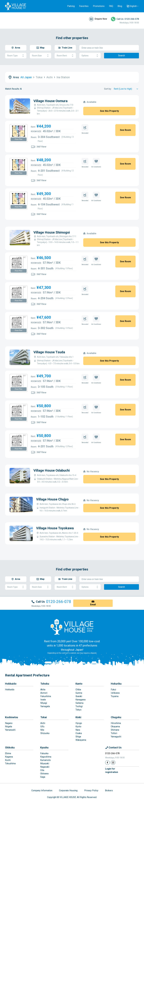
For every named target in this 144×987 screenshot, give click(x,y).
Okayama (115, 792)
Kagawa (9, 822)
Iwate (43, 765)
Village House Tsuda (28, 351)
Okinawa (44, 839)
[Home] (72, 692)
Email (93, 670)
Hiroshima (116, 788)
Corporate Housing (68, 856)
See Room (125, 130)
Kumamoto (45, 825)
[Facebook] (107, 828)
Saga (42, 842)
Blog (120, 6)
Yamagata (45, 772)
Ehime (8, 819)
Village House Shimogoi (31, 232)
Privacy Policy (91, 856)
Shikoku (10, 813)
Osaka (79, 799)
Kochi (8, 825)
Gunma (79, 758)
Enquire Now (101, 19)
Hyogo (79, 788)
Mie (42, 795)
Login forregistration (111, 836)
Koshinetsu (11, 782)
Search (121, 55)
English (133, 6)
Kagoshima (45, 822)
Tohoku (44, 749)
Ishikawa (115, 758)
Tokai (43, 782)
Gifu (42, 792)
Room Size (40, 55)
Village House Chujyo (68, 503)
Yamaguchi (116, 802)
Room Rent (65, 55)
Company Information (41, 856)
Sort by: (108, 89)
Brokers (109, 856)
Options (90, 55)
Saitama (79, 768)
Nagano (9, 788)
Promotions (98, 6)
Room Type (15, 55)
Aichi (42, 788)
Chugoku (116, 782)
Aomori (43, 758)
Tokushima (10, 829)
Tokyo (78, 775)
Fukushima (45, 762)
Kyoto (78, 792)
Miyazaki (44, 829)
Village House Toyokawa (74, 564)
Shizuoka (44, 799)
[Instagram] (113, 828)
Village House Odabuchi (31, 469)
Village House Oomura (50, 101)
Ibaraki (79, 762)
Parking (71, 6)
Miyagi (43, 768)
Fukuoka (44, 819)
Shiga (78, 802)
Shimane (115, 795)
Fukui (113, 755)
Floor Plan (18, 139)
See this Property (109, 111)
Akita (42, 755)
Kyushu (44, 813)
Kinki (78, 782)
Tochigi (79, 772)
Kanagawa (81, 765)
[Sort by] (126, 89)
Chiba (78, 755)
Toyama (114, 762)
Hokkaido (10, 749)
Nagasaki (44, 832)
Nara (78, 795)
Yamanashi (10, 795)
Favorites (83, 6)
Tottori (114, 799)
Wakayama (81, 805)
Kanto (79, 749)
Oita (42, 836)
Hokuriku (116, 749)
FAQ (111, 6)
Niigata (8, 792)
